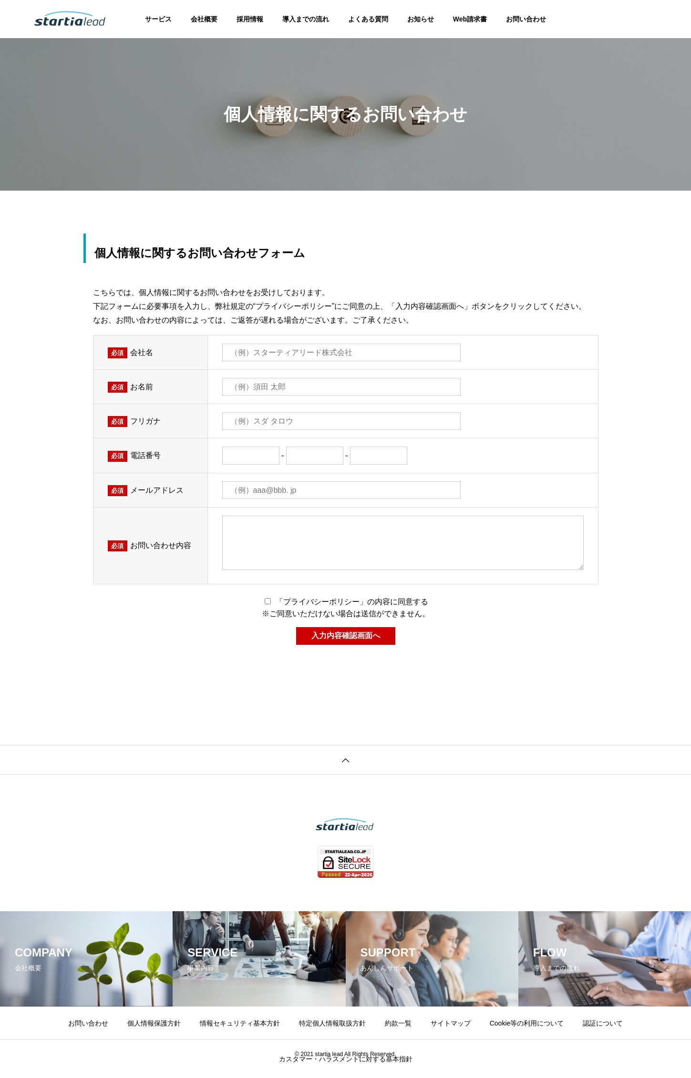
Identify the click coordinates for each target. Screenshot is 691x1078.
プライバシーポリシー (294, 306)
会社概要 (204, 19)
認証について (603, 1023)
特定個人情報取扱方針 (332, 1023)
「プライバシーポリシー (318, 602)
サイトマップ (451, 1023)
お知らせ (420, 19)
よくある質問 (368, 19)
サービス (158, 19)
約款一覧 (398, 1023)
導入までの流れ (305, 19)
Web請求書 (470, 19)
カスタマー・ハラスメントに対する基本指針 (346, 1059)
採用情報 (250, 19)
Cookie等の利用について (527, 1023)
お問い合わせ (526, 19)
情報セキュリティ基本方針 (240, 1023)
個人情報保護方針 (154, 1023)
